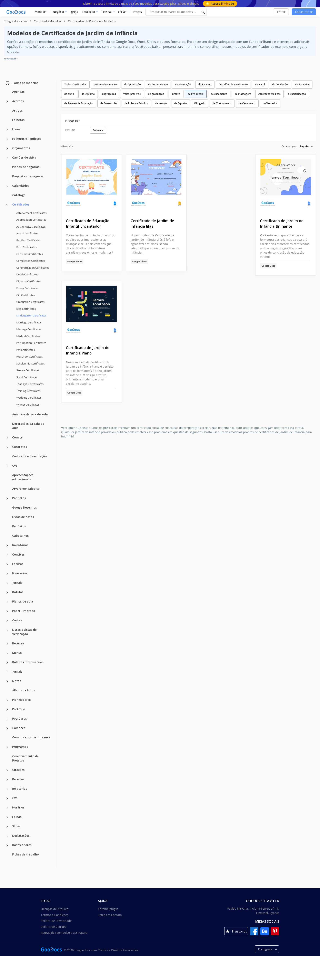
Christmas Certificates (29, 254)
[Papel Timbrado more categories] (7, 611)
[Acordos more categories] (7, 101)
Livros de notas (23, 517)
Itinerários (19, 573)
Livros (16, 129)
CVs (14, 465)
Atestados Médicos (269, 94)
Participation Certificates (31, 343)
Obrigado (199, 103)
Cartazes (18, 728)
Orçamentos (21, 148)
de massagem (243, 94)
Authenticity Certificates (31, 226)
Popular (304, 146)
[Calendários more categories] (7, 186)
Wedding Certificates (28, 397)
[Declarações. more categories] (7, 836)
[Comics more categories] (7, 438)
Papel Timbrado (23, 611)
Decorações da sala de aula (28, 426)
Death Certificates (27, 274)
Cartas (17, 620)
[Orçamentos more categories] (7, 148)
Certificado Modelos (48, 21)
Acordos (18, 101)
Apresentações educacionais (22, 477)
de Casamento (247, 103)
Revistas (18, 643)
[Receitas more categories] (7, 780)
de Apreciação (132, 84)
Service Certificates (27, 370)
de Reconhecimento (105, 84)
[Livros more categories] (7, 130)
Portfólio (18, 709)
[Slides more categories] (7, 827)
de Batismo (204, 84)
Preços (137, 12)
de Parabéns (302, 84)
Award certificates (27, 233)
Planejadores (21, 700)
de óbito (69, 94)
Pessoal (106, 12)
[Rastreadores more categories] (7, 845)
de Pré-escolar (108, 103)
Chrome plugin (108, 909)
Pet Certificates (25, 350)
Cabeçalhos (20, 536)
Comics (17, 437)
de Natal (260, 84)
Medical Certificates (28, 336)
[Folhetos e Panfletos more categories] (7, 139)
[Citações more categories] (7, 770)
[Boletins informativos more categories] (7, 663)
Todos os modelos (21, 83)
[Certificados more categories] (7, 205)
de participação (297, 94)
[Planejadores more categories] (7, 700)
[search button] (203, 11)
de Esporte (180, 103)
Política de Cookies (53, 927)
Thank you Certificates (29, 384)
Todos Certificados (75, 84)
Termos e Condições (54, 915)
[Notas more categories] (7, 681)
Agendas (18, 92)
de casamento (219, 94)
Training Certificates (28, 391)
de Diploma (88, 94)
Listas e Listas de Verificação (24, 632)
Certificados (20, 204)
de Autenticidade (158, 84)
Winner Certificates (27, 404)
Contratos (19, 447)
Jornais (17, 583)
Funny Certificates (27, 288)
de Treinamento (222, 103)
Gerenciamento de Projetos (25, 758)
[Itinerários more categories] (7, 574)
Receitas (18, 779)
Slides (16, 826)
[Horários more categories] (7, 808)
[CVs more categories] (7, 466)
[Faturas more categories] (7, 564)
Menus (17, 653)
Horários (18, 807)
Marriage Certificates (28, 322)
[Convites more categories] (7, 555)
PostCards (19, 718)
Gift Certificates (25, 295)
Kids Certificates (26, 309)
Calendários (20, 186)
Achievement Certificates (31, 213)
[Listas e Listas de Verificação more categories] (7, 630)
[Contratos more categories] (7, 447)
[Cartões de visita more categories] (7, 158)
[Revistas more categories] (7, 644)
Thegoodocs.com (16, 21)
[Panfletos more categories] (7, 498)
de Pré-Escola (195, 94)
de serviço (161, 103)
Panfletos (19, 498)
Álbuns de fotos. (24, 690)
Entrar (281, 12)
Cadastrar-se (304, 12)
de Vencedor (270, 103)
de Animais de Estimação (78, 103)
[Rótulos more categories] (7, 592)
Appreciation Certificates (31, 219)
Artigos (17, 110)
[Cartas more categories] (7, 621)
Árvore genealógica (26, 489)
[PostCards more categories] (7, 719)
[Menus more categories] (7, 653)
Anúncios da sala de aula (30, 414)
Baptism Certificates (28, 240)
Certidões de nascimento (233, 84)
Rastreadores (21, 845)
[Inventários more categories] (7, 545)
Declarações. (21, 835)
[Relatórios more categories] (7, 789)
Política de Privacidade (56, 921)
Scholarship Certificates (30, 363)
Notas (16, 681)
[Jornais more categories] (7, 583)
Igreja (74, 12)
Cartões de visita (24, 157)
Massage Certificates (28, 329)
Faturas (17, 564)
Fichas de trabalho (25, 854)
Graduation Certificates (30, 302)
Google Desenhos (24, 507)
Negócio (58, 12)
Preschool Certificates (29, 356)
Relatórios (19, 789)
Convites (18, 554)
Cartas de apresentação (29, 456)
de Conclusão (280, 84)
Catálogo (19, 195)
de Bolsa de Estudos (136, 103)
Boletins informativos (27, 662)
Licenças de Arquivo (54, 909)
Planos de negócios (25, 167)
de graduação (156, 94)
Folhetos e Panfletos (26, 139)
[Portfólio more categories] (7, 710)
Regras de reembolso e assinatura (64, 933)
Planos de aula (22, 601)
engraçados (109, 94)
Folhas (16, 817)
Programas (20, 747)
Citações (18, 770)
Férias (122, 12)
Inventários (20, 545)
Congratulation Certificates (32, 267)
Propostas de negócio (27, 176)
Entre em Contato (110, 915)
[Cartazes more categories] (7, 728)
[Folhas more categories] (7, 817)
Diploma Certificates (28, 281)
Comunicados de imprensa (31, 737)
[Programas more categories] (7, 747)
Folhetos (18, 120)
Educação (88, 12)
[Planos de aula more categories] (7, 602)
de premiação (183, 84)
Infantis (176, 94)
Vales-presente (132, 94)
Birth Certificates (26, 247)
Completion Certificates (30, 261)
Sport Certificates (26, 377)
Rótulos (17, 592)
